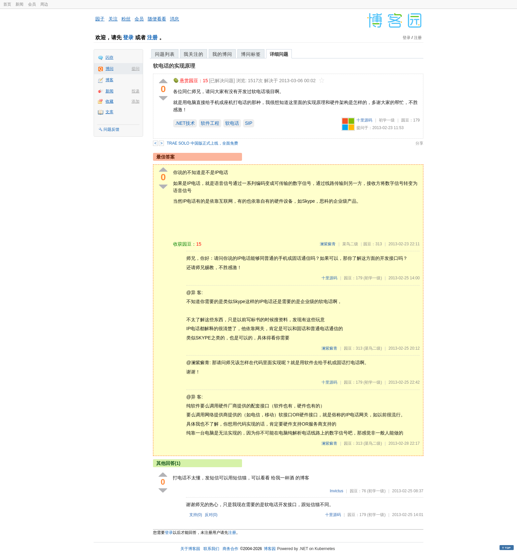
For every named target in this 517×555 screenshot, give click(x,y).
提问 (135, 68)
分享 (419, 143)
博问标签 (251, 54)
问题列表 (165, 54)
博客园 (270, 548)
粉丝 (126, 18)
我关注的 (193, 54)
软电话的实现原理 (174, 66)
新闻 (19, 4)
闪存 (109, 57)
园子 (100, 18)
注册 (152, 37)
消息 (174, 18)
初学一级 (387, 120)
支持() (195, 514)
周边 (44, 4)
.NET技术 (185, 123)
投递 (135, 91)
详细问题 (279, 54)
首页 (7, 4)
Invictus (336, 491)
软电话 (232, 123)
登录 (128, 37)
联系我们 (211, 548)
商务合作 (230, 548)
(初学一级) (372, 278)
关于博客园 (190, 548)
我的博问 (222, 54)
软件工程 (210, 123)
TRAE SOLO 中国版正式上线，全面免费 (202, 143)
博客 (109, 80)
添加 (135, 101)
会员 (32, 4)
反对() (211, 514)
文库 (109, 112)
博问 (109, 68)
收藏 (109, 101)
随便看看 (157, 18)
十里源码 (364, 120)
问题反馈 (111, 129)
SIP (249, 123)
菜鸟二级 (350, 244)
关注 (113, 18)
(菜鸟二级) (372, 348)
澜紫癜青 (328, 244)
